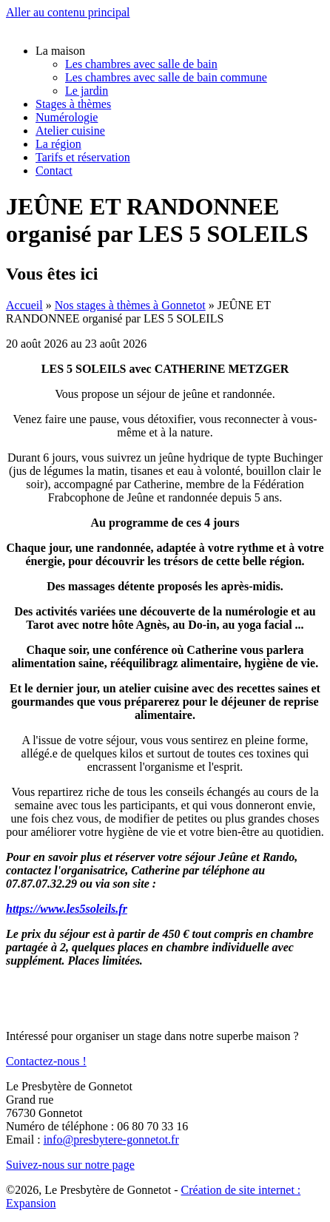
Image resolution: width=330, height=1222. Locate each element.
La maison (60, 50)
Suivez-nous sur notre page (70, 1164)
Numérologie (67, 117)
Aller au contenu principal (68, 12)
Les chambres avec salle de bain (141, 64)
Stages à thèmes (73, 104)
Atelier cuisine (70, 130)
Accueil (24, 305)
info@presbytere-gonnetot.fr (111, 1139)
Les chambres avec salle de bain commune (166, 77)
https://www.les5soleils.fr (66, 908)
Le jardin (86, 90)
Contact (54, 170)
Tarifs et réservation (83, 157)
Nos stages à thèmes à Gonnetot (130, 305)
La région (58, 144)
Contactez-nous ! (46, 1061)
